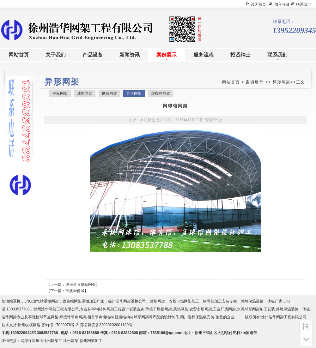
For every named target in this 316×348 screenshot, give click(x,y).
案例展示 (255, 82)
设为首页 (258, 4)
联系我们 (303, 4)
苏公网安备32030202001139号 (107, 325)
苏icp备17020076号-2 (60, 325)
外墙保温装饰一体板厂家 (262, 301)
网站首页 (231, 82)
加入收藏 (281, 4)
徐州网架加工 (91, 341)
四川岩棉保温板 (193, 317)
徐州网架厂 (52, 341)
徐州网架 (70, 341)
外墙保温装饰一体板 (293, 309)
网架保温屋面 (32, 341)
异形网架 (281, 82)
